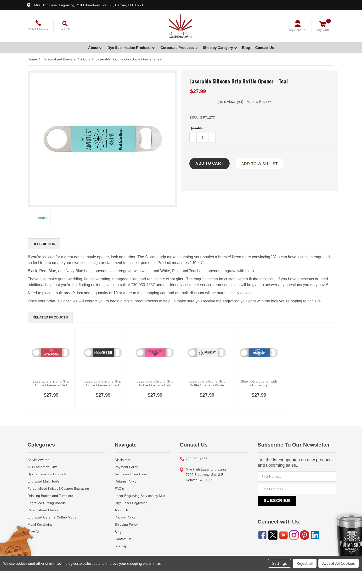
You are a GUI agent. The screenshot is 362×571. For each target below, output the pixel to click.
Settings (279, 563)
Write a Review (259, 102)
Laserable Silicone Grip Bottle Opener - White (207, 383)
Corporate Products (179, 48)
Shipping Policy (126, 524)
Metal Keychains (40, 524)
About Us (122, 510)
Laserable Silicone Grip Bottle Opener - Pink (155, 383)
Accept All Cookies (338, 563)
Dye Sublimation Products (131, 48)
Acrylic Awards (38, 460)
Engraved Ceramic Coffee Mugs (52, 517)
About (95, 48)
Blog (246, 48)
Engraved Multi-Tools (43, 481)
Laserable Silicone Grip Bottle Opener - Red (51, 383)
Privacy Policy (125, 517)
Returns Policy (125, 481)
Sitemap (121, 546)
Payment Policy (126, 467)
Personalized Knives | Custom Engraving (58, 488)
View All (33, 532)
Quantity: (196, 128)
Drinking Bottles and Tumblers (50, 496)
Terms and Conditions (131, 474)
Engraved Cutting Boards (47, 503)
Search (64, 29)
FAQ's (119, 488)
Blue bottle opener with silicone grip (259, 383)
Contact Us (264, 48)
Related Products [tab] (50, 317)
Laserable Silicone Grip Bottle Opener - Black (103, 383)
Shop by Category (220, 48)
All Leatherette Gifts (42, 467)
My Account (297, 30)
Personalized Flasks (43, 510)
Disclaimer (122, 460)
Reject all (305, 563)
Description (44, 244)
